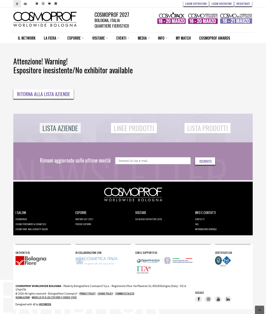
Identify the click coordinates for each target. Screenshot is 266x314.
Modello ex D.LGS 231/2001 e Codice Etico (54, 297)
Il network (26, 38)
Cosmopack (21, 219)
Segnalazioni (23, 297)
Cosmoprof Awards (212, 38)
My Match (180, 38)
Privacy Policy (87, 293)
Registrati (243, 3)
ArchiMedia (45, 304)
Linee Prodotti (134, 128)
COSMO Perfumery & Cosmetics (31, 224)
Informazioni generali (206, 229)
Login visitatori (222, 3)
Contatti (199, 219)
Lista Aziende (60, 128)
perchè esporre (83, 224)
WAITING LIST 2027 (84, 219)
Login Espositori (196, 3)
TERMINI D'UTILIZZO (124, 293)
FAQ (196, 224)
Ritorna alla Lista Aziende (43, 94)
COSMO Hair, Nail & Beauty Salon (32, 229)
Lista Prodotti (207, 128)
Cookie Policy (105, 293)
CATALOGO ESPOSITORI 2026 (148, 219)
